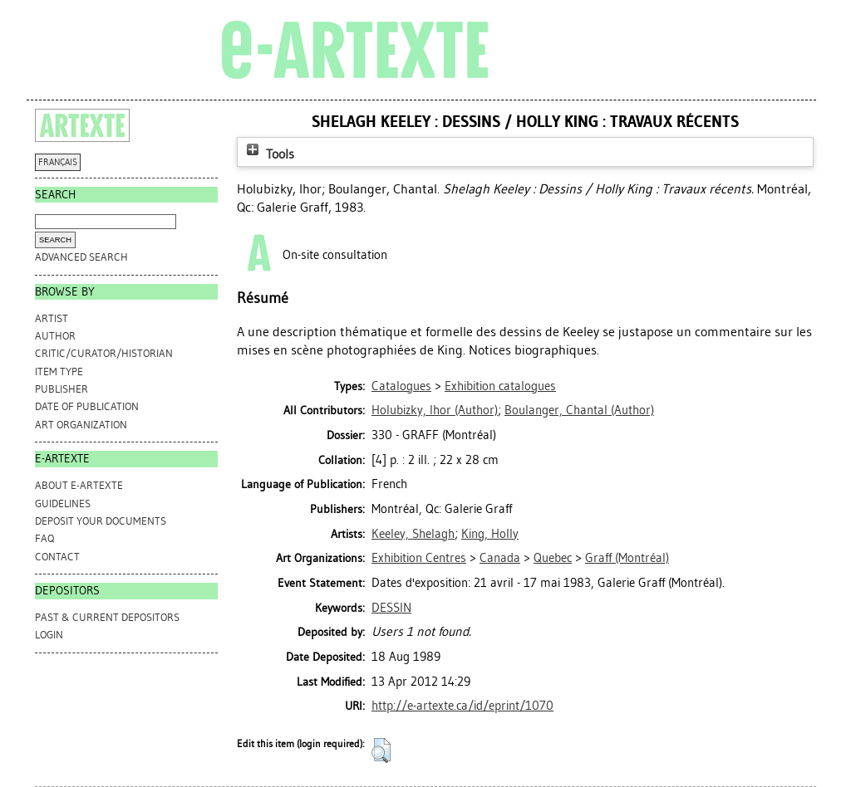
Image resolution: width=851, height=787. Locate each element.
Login (49, 634)
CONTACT (57, 556)
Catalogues (401, 386)
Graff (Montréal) (627, 557)
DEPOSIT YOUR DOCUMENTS (100, 521)
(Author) (434, 410)
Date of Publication (87, 406)
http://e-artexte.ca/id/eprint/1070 (462, 705)
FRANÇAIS (57, 162)
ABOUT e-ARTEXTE (79, 485)
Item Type (59, 371)
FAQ (44, 538)
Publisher (61, 389)
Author (55, 336)
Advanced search (81, 257)
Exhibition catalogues (500, 386)
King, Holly (490, 533)
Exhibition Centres (418, 557)
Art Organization (81, 424)
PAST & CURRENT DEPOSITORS (107, 617)
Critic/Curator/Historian (104, 353)
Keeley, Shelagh (413, 533)
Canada (500, 557)
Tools (268, 154)
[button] (381, 750)
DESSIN (391, 607)
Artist (51, 318)
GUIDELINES (63, 503)
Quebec (553, 557)
